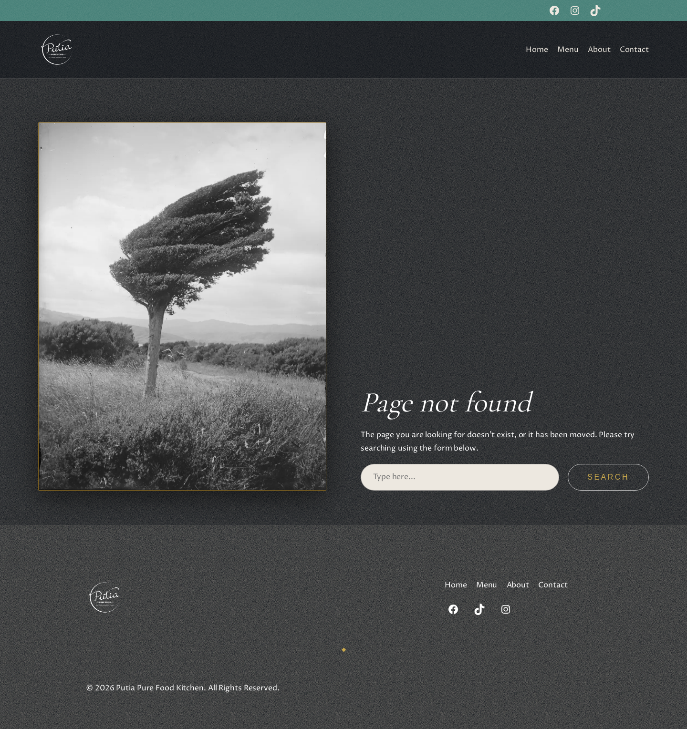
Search (608, 477)
